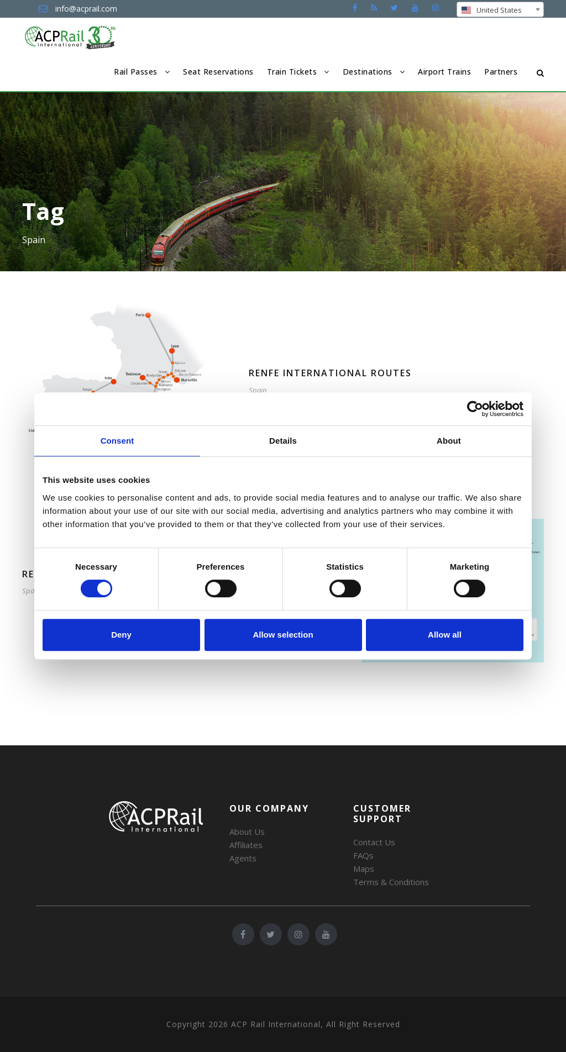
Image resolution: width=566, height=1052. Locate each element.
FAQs (363, 855)
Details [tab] (283, 440)
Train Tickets (292, 71)
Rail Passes (136, 71)
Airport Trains (444, 71)
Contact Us (374, 842)
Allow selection (283, 634)
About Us (247, 831)
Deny (121, 634)
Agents (242, 858)
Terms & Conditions (391, 881)
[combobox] (500, 9)
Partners (500, 71)
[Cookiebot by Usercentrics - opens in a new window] (475, 409)
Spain (257, 390)
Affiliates (246, 844)
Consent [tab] (117, 440)
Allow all (445, 634)
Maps (363, 868)
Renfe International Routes (330, 373)
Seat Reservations (218, 71)
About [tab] (449, 440)
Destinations (367, 71)
